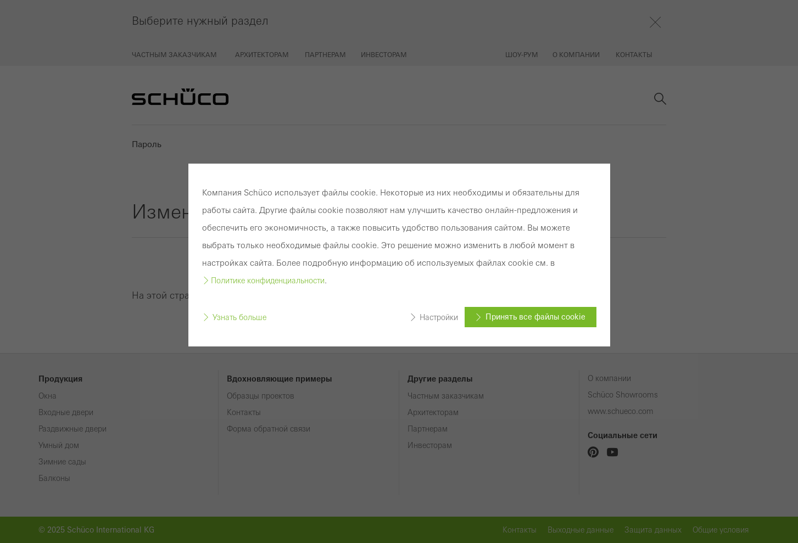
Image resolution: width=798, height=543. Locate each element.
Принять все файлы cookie (535, 316)
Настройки (439, 317)
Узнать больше (239, 317)
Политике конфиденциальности (268, 280)
